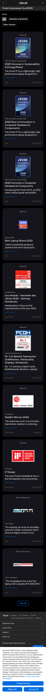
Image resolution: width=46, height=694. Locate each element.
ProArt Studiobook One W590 (17, 8)
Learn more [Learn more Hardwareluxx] (11, 312)
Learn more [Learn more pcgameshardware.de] (11, 373)
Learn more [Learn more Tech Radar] (11, 536)
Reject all (12, 689)
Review (38, 618)
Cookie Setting (23, 683)
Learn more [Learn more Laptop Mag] (11, 251)
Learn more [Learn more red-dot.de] (11, 428)
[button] (3, 3)
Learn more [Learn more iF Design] (11, 482)
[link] (23, 3)
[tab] (4, 19)
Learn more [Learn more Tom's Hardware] (11, 588)
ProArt (33, 615)
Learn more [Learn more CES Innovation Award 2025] (11, 77)
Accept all (33, 689)
